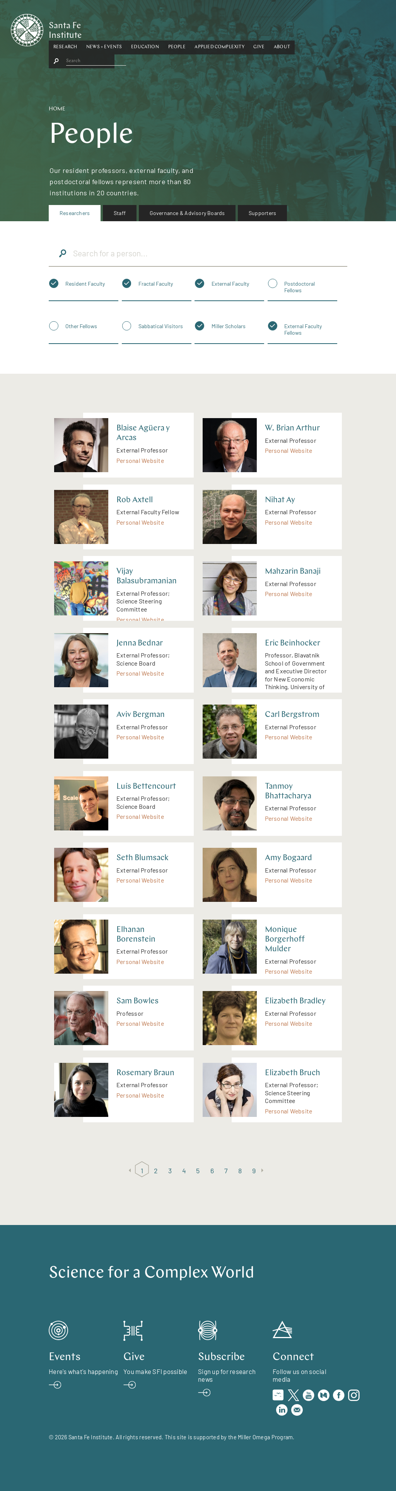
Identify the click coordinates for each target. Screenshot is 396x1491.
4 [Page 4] (184, 1170)
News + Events (142, 28)
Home (57, 109)
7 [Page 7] (226, 1170)
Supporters (262, 213)
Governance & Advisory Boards (187, 213)
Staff (120, 213)
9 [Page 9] (254, 1170)
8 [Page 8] (240, 1170)
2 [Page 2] (156, 1170)
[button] (103, 29)
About (320, 28)
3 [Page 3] (170, 1170)
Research (103, 28)
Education (183, 28)
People (215, 28)
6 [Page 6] (212, 1170)
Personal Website (140, 460)
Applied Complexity (257, 28)
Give (297, 28)
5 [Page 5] (198, 1170)
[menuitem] (75, 213)
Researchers (75, 213)
